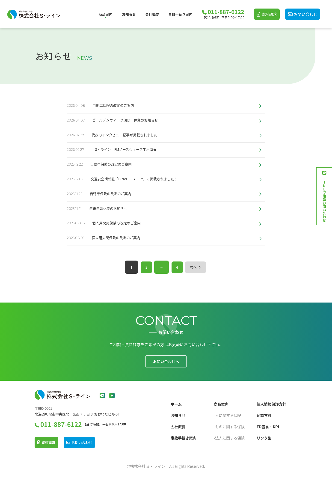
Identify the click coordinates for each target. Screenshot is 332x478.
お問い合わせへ (166, 361)
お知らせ (129, 14)
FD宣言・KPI (268, 426)
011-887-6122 (226, 12)
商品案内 (106, 14)
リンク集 (264, 437)
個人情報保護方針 (272, 403)
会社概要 (152, 14)
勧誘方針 (264, 414)
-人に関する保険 (228, 414)
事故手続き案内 (180, 14)
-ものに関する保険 (230, 426)
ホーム (176, 403)
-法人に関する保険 (230, 437)
